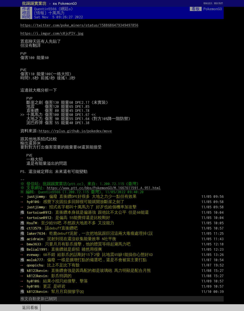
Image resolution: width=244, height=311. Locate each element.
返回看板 (30, 307)
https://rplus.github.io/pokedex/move (75, 131)
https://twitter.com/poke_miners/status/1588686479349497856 (79, 25)
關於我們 (218, 3)
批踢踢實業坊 (34, 3)
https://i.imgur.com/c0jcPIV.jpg (51, 33)
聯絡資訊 (208, 3)
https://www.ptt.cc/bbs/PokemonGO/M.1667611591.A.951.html (104, 188)
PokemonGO (65, 3)
